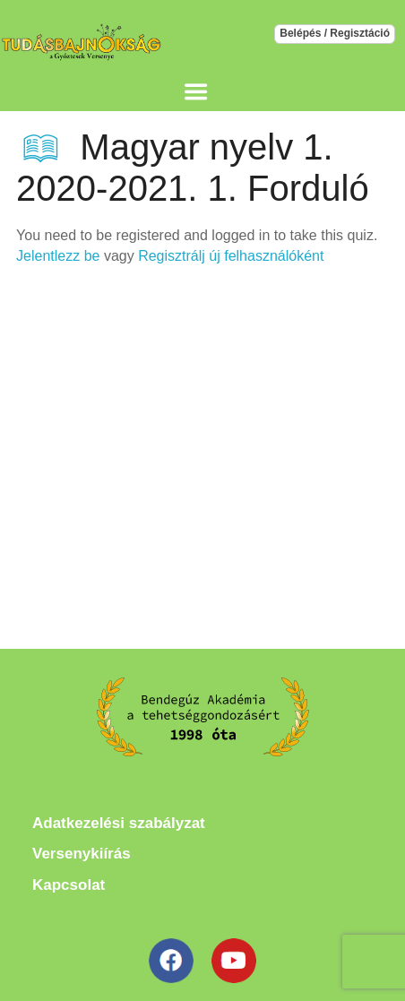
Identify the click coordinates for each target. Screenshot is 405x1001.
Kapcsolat (68, 884)
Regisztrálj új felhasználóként (230, 255)
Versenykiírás (81, 853)
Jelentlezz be (57, 255)
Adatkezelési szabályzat (118, 823)
